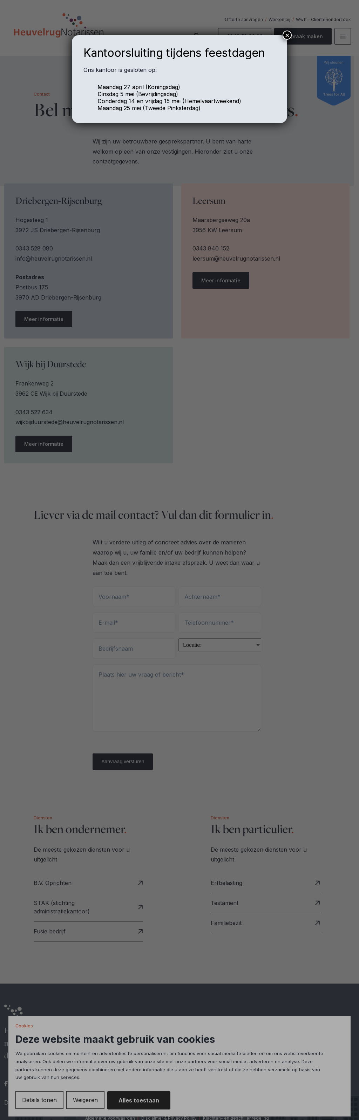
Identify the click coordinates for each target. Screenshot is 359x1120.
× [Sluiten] (287, 35)
